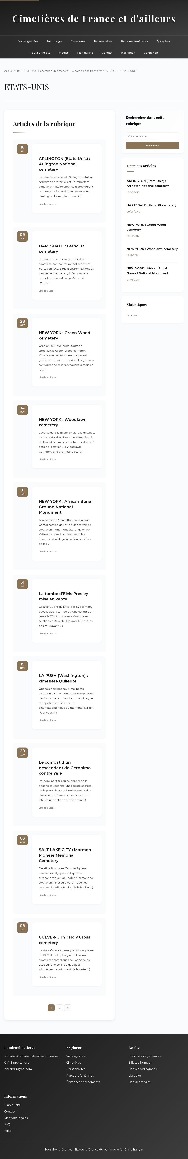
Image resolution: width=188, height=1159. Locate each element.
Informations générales (145, 1056)
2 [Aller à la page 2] (59, 1007)
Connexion (151, 52)
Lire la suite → (47, 204)
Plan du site (85, 52)
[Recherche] (152, 136)
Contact (107, 52)
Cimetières (78, 41)
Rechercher (152, 145)
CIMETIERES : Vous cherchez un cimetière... (42, 71)
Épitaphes (163, 41)
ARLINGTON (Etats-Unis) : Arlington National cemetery (64, 164)
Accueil (8, 71)
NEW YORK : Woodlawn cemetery (152, 249)
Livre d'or (135, 1075)
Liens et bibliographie (143, 1069)
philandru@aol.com (18, 1069)
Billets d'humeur (140, 1062)
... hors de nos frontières (87, 71)
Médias (64, 52)
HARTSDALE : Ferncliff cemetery (151, 205)
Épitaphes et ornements (83, 1082)
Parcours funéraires (134, 41)
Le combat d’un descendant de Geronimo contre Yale (65, 768)
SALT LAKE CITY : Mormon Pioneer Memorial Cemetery (65, 855)
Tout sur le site (40, 52)
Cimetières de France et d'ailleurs (94, 18)
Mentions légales (16, 1118)
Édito (8, 1130)
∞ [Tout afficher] (68, 1007)
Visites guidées (28, 41)
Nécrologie (54, 41)
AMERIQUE (112, 71)
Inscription (128, 52)
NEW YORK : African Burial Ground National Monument (65, 507)
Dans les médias (139, 1082)
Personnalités (103, 41)
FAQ (7, 1124)
